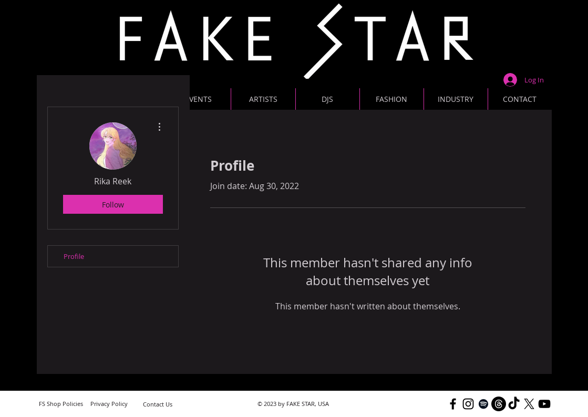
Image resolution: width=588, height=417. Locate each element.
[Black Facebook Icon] (453, 404)
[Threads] (498, 404)
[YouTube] (544, 404)
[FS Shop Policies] (61, 403)
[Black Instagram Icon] (468, 404)
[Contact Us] (157, 404)
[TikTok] (514, 404)
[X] (529, 404)
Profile (74, 256)
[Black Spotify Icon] (483, 404)
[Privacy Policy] (109, 403)
